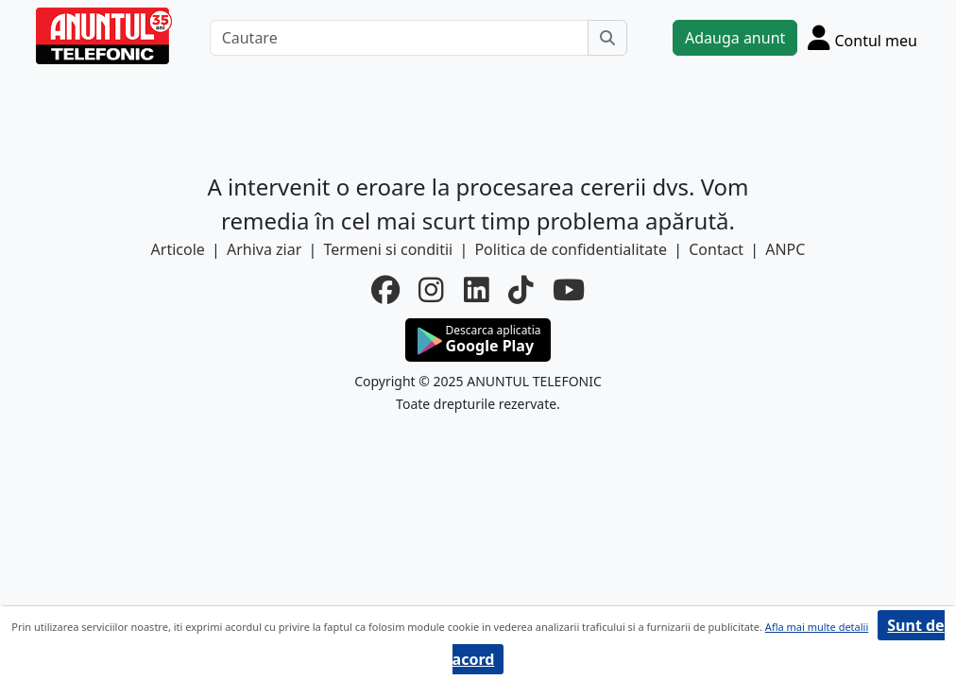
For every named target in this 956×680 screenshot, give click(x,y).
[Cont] (862, 37)
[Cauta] (607, 38)
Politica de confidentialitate (570, 249)
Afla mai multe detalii (816, 627)
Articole (178, 249)
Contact (716, 249)
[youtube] (569, 289)
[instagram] (431, 289)
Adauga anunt (735, 37)
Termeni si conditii (387, 249)
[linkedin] (476, 289)
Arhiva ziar (264, 249)
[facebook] (385, 289)
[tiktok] (521, 289)
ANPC (785, 249)
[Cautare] (399, 38)
